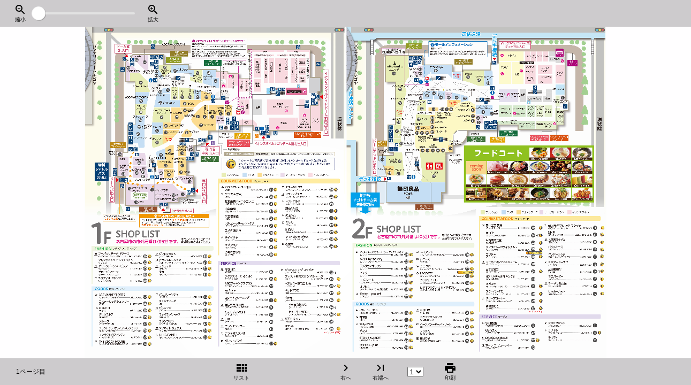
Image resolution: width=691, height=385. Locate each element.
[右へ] (577, 192)
